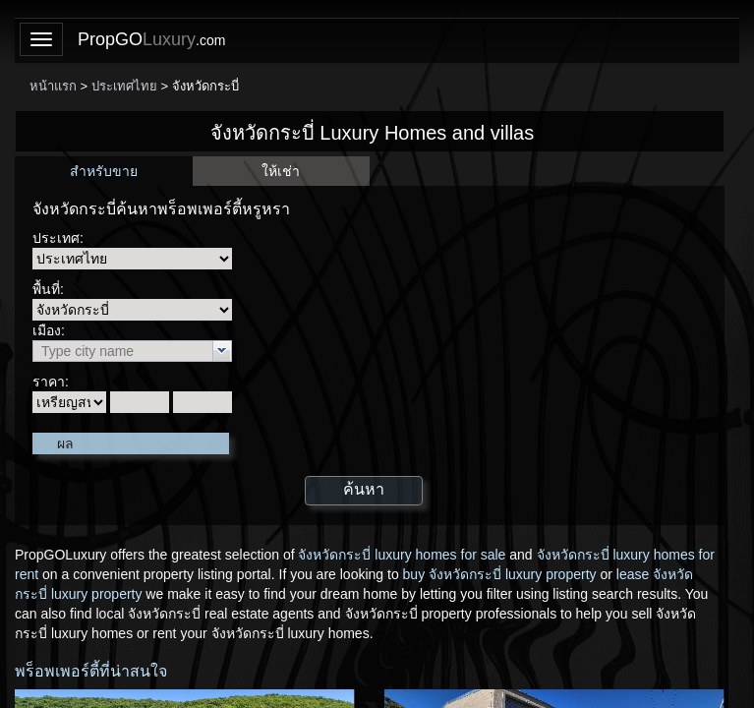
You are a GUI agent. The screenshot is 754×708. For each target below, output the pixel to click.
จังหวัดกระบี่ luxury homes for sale (401, 554)
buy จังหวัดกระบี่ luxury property (500, 574)
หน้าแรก (53, 86)
